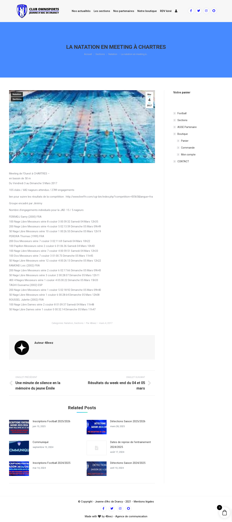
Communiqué (41, 442)
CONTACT (183, 161)
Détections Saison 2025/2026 (127, 421)
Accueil (88, 54)
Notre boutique (147, 11)
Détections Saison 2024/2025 (127, 463)
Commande (188, 147)
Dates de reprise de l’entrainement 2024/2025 (130, 444)
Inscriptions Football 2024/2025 (51, 463)
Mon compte (188, 154)
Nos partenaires (123, 11)
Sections (100, 54)
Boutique (182, 133)
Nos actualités (81, 11)
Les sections (102, 11)
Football (182, 113)
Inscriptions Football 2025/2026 (51, 421)
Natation (112, 54)
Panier (184, 140)
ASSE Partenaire (187, 127)
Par (91, 323)
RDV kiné (166, 11)
